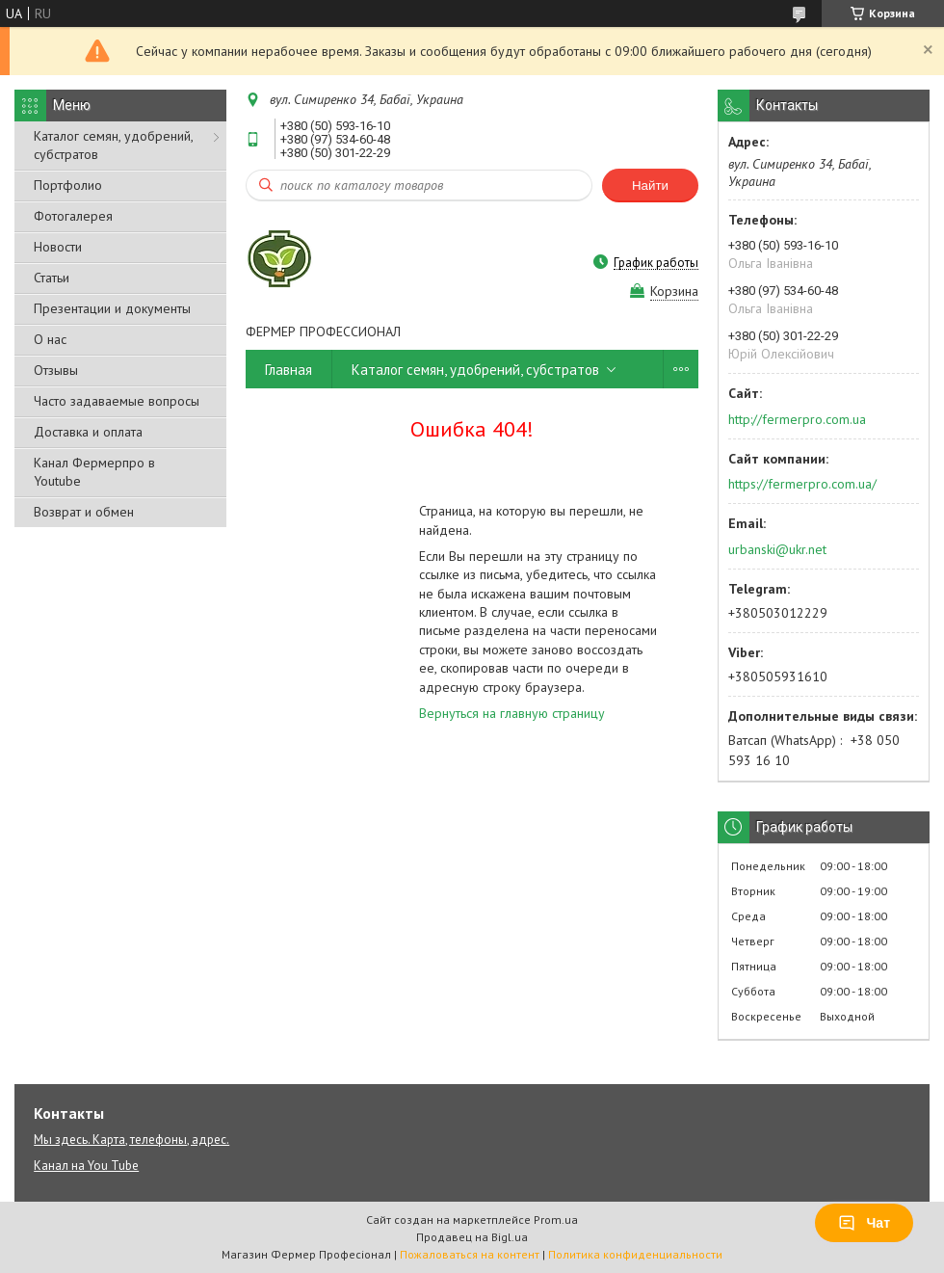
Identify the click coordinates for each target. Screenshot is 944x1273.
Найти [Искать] (650, 185)
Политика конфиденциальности (635, 1254)
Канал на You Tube (86, 1165)
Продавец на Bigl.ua (472, 1237)
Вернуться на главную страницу (512, 713)
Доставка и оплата (88, 431)
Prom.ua (556, 1219)
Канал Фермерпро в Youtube (94, 472)
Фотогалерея (73, 216)
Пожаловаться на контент (469, 1254)
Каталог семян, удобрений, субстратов (113, 145)
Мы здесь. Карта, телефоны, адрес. (131, 1139)
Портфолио (68, 185)
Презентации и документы (112, 308)
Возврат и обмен (84, 511)
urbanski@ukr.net (777, 549)
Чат (864, 1223)
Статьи (51, 277)
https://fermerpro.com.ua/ (802, 483)
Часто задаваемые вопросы (116, 401)
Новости (58, 246)
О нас (50, 339)
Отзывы (56, 370)
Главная (288, 369)
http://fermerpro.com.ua (797, 419)
